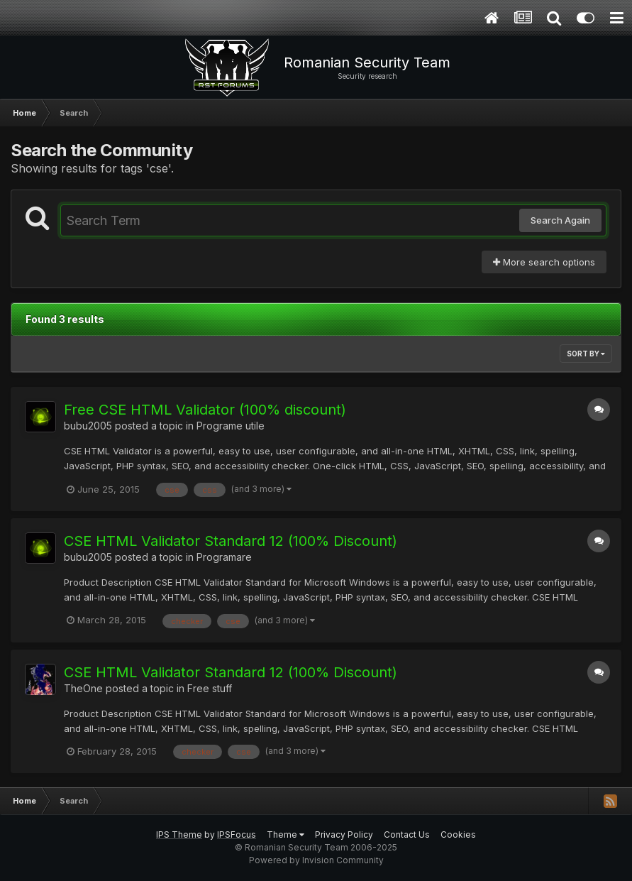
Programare (224, 557)
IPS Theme (179, 834)
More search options (544, 262)
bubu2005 (88, 426)
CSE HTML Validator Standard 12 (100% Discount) (230, 540)
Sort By (586, 353)
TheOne (83, 688)
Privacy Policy (344, 834)
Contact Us (407, 834)
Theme (285, 834)
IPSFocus (236, 834)
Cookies (458, 834)
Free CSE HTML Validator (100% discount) (205, 409)
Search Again (560, 220)
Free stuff (209, 688)
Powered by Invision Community (316, 860)
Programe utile (230, 426)
